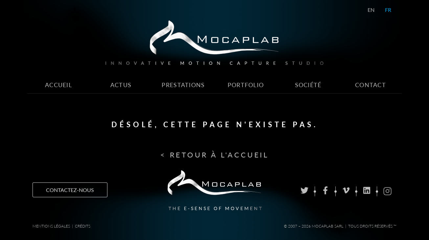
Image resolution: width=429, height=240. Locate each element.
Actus (120, 85)
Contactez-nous (70, 190)
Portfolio (246, 85)
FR (388, 10)
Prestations (183, 85)
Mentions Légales (51, 226)
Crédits (82, 226)
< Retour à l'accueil (214, 154)
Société (308, 85)
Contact (370, 85)
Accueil (58, 85)
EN (371, 10)
